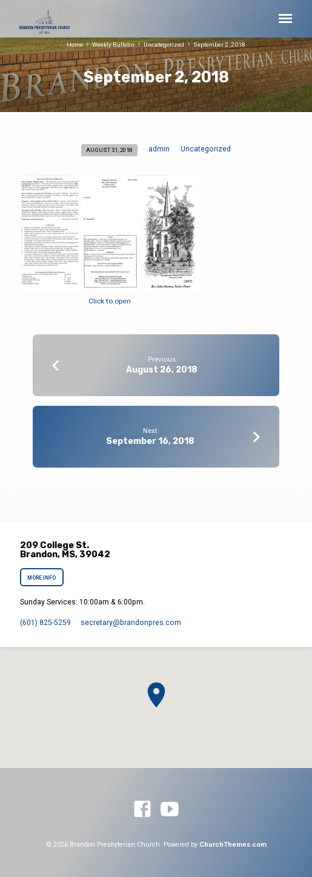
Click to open (109, 301)
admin (159, 149)
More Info (42, 578)
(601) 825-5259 (45, 622)
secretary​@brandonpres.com (131, 622)
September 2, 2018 (219, 44)
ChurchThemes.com (233, 845)
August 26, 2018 (161, 370)
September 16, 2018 (150, 441)
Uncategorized (164, 44)
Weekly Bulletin (113, 44)
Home (75, 44)
